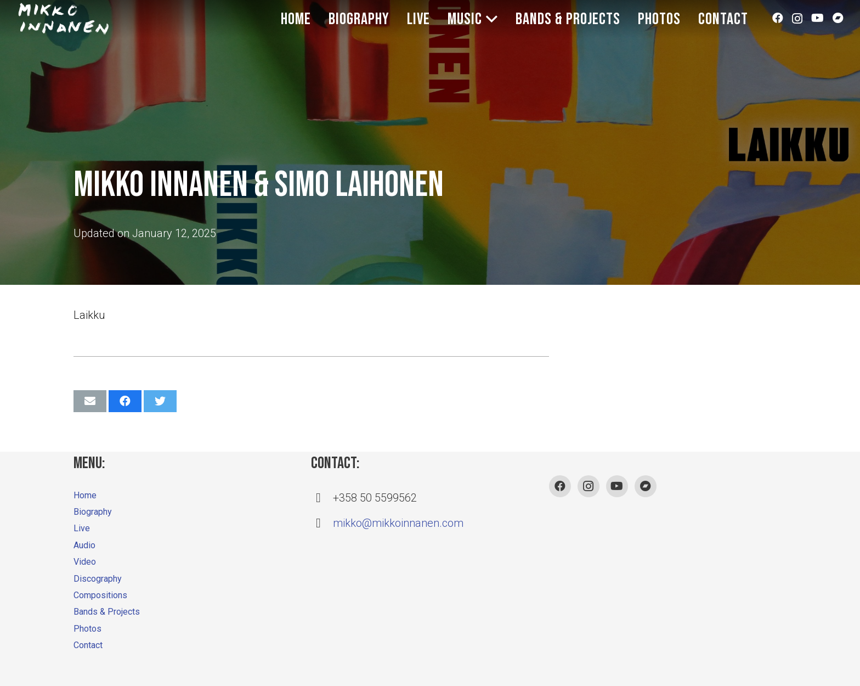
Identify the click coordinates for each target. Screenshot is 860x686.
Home (85, 495)
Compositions (100, 595)
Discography (97, 578)
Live (81, 528)
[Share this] (125, 401)
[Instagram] (797, 24)
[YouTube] (817, 24)
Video (84, 561)
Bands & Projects (106, 611)
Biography (92, 512)
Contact (88, 645)
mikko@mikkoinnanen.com (398, 523)
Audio (84, 545)
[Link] (63, 19)
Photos (87, 628)
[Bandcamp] (838, 24)
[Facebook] (777, 24)
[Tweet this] (160, 401)
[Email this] (89, 401)
